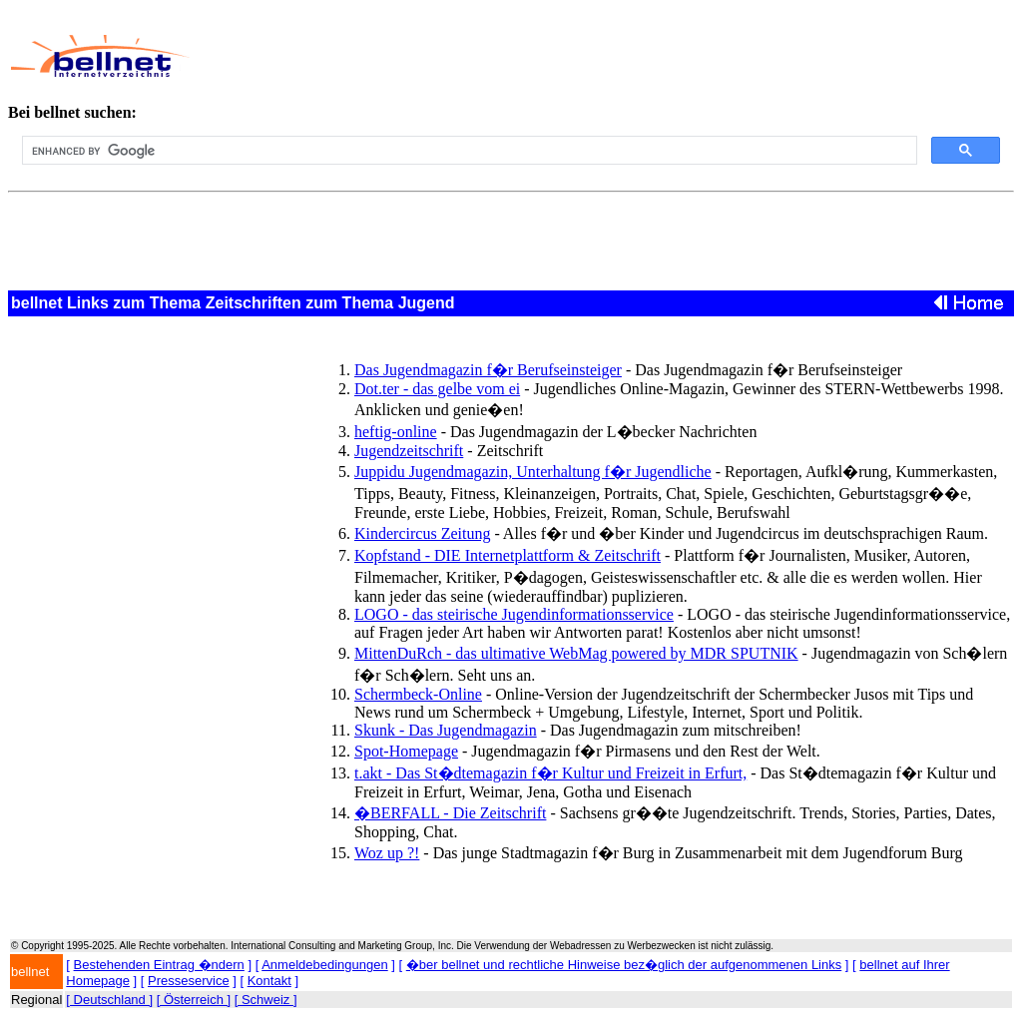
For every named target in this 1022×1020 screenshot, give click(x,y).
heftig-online (395, 431)
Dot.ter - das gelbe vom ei (437, 388)
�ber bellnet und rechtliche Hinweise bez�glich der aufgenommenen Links (623, 964)
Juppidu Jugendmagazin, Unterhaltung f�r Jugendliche (533, 471)
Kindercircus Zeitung (422, 533)
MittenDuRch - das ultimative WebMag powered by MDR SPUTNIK (576, 653)
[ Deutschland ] (109, 999)
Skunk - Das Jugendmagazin (445, 730)
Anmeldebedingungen (324, 964)
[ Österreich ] (194, 999)
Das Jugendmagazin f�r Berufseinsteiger (488, 369)
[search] (467, 151)
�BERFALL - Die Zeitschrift (450, 812)
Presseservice (189, 980)
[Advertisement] (575, 56)
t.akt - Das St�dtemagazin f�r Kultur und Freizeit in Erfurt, (550, 773)
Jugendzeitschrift (408, 450)
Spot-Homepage (406, 751)
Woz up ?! (386, 852)
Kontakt (269, 980)
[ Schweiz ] (266, 999)
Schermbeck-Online (418, 694)
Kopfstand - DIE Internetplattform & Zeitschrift (507, 555)
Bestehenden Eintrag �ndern (159, 964)
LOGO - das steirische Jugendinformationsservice (514, 614)
